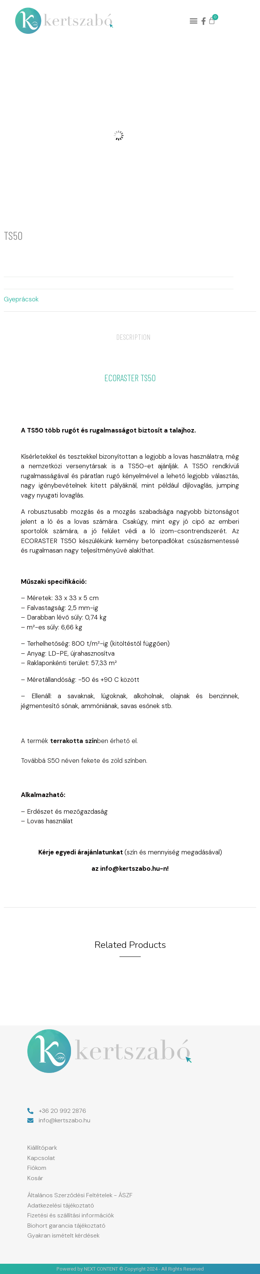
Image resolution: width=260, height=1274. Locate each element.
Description (133, 336)
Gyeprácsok (21, 299)
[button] (194, 20)
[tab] (133, 337)
